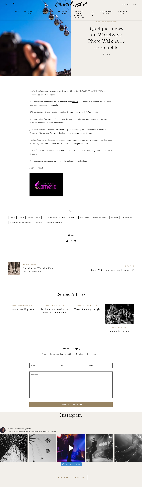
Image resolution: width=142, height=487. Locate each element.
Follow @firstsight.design (71, 477)
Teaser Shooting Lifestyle (87, 309)
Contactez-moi (129, 4)
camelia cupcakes (34, 217)
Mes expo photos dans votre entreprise (79, 14)
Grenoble (33, 133)
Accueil (17, 12)
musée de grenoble (99, 217)
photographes (127, 217)
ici (80, 119)
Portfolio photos (62, 12)
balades (12, 217)
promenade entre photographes (20, 222)
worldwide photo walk (54, 222)
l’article (75, 101)
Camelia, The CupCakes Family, (78, 150)
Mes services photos (30, 12)
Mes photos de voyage (106, 12)
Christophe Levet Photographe (55, 217)
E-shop (92, 13)
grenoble (72, 217)
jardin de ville (84, 217)
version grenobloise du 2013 (80, 91)
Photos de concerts (119, 331)
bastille (22, 217)
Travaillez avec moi (46, 12)
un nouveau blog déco (22, 309)
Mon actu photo (122, 12)
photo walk (114, 217)
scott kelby (39, 222)
